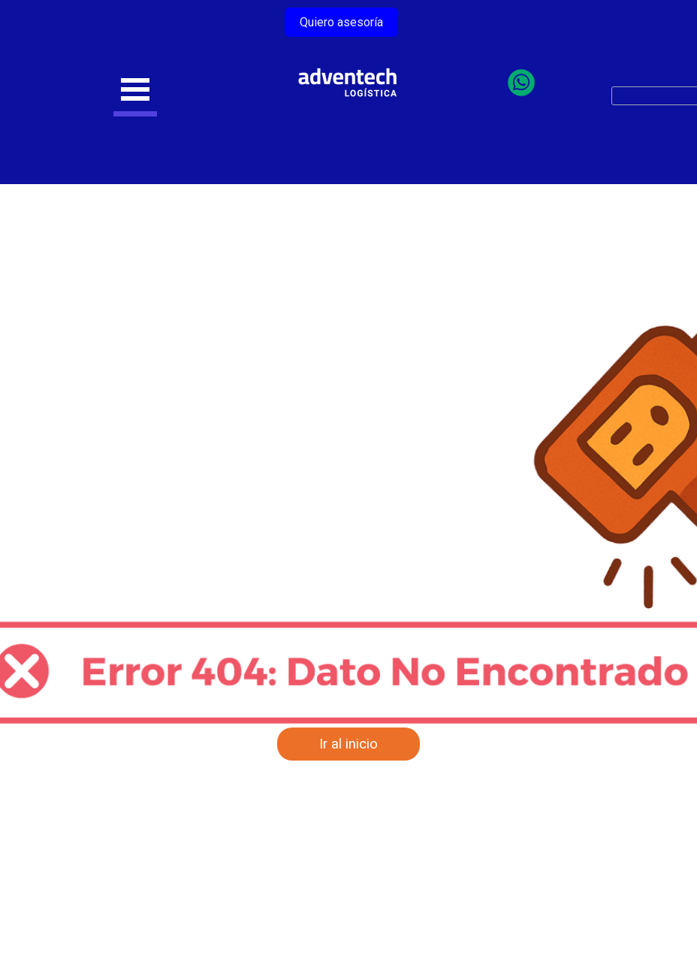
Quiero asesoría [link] (341, 22)
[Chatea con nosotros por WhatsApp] (521, 90)
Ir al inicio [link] (348, 744)
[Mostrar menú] (135, 92)
